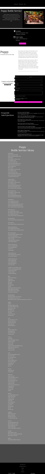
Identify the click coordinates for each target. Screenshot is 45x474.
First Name (16, 76)
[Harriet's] (23, 472)
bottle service (23, 114)
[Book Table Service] (22, 43)
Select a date (16, 83)
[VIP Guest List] (23, 464)
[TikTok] (6, 84)
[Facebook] (7, 84)
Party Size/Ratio (16, 90)
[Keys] (22, 470)
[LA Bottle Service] (22, 466)
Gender (15, 86)
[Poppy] (22, 468)
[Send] (28, 102)
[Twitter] (8, 84)
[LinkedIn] (10, 84)
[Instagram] (4, 84)
